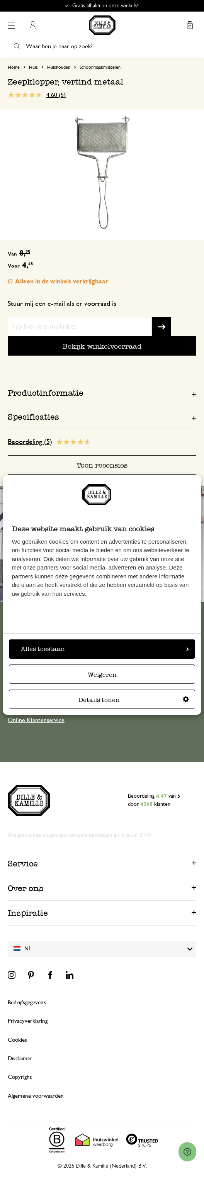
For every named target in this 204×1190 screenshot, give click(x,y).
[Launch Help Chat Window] (187, 1151)
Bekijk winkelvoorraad (102, 346)
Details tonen (133, 699)
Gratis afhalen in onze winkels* (105, 5)
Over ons (25, 888)
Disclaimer (20, 1058)
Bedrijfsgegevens (27, 1002)
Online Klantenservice (36, 720)
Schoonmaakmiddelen (100, 67)
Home (14, 67)
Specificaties (33, 417)
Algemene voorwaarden (36, 1096)
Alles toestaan (105, 649)
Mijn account (32, 25)
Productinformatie (45, 393)
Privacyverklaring (28, 1021)
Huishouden (58, 67)
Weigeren (102, 674)
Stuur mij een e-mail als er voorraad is (62, 303)
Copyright (20, 1077)
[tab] (102, 393)
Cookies (17, 1040)
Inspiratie (28, 913)
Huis (33, 67)
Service (23, 863)
